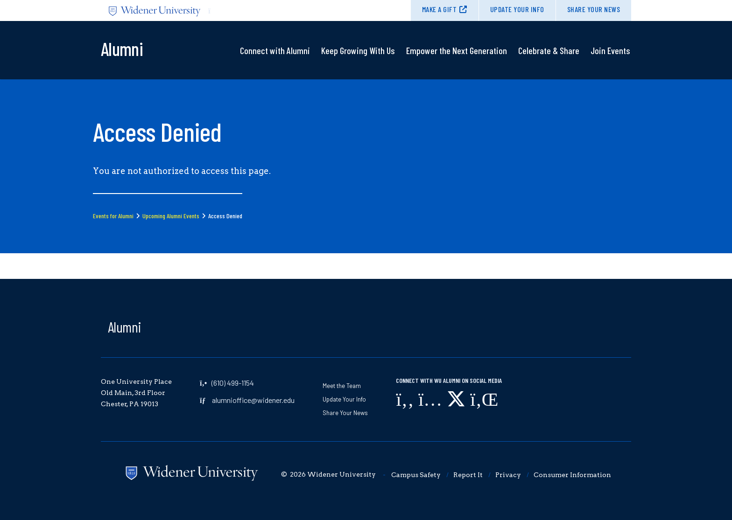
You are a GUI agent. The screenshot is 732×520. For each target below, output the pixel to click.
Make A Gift (439, 9)
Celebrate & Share (548, 50)
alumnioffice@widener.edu (253, 399)
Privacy (508, 474)
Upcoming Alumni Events (170, 216)
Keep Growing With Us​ (358, 50)
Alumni (124, 326)
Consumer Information (572, 474)
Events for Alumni (113, 216)
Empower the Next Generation (456, 50)
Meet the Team (342, 385)
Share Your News (593, 9)
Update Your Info (517, 9)
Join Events (610, 50)
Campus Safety (416, 474)
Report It (468, 474)
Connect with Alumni (275, 50)
